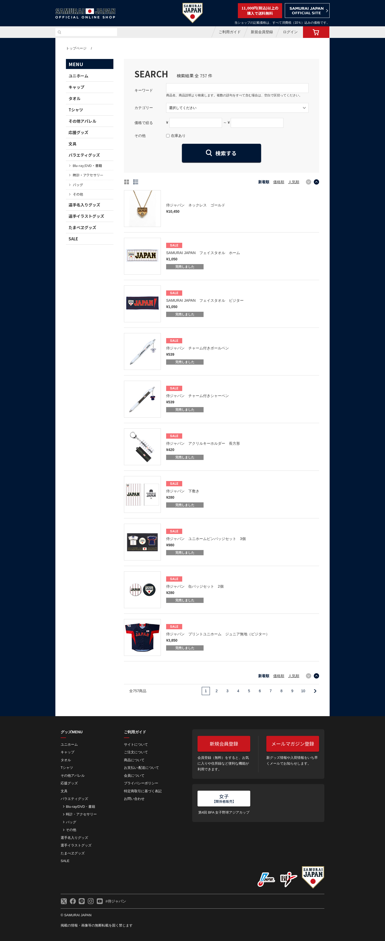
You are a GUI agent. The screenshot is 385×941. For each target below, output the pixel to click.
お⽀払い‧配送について (141, 768)
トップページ (76, 48)
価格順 (278, 182)
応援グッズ (78, 132)
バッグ (78, 184)
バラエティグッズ (84, 155)
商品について (134, 760)
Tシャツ (76, 109)
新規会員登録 (262, 32)
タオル (74, 98)
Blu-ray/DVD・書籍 (87, 165)
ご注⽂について (136, 752)
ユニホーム (78, 75)
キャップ (76, 87)
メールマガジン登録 (292, 743)
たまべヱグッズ (82, 227)
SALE (73, 238)
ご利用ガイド (230, 32)
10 (303, 691)
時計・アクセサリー (88, 174)
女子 (224, 798)
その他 (78, 194)
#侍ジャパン (115, 901)
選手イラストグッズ (86, 216)
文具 (72, 143)
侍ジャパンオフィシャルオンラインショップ (85, 13)
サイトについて (136, 744)
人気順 (293, 182)
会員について (134, 775)
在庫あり (178, 135)
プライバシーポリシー (141, 783)
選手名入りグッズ (84, 204)
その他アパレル (82, 121)
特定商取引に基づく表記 (143, 791)
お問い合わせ (134, 799)
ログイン (290, 32)
